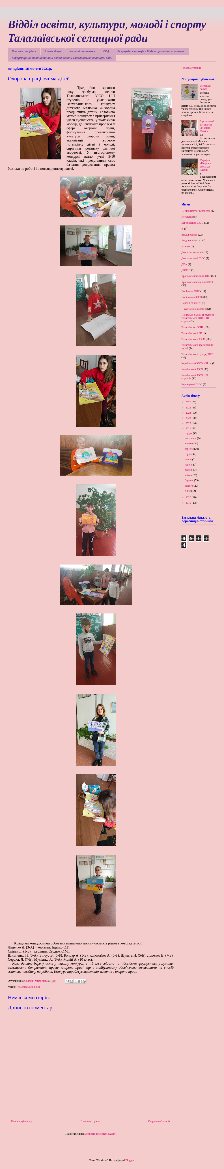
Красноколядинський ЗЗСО (197, 282)
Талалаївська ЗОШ (192, 327)
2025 (189, 407)
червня (189, 464)
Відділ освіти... (190, 240)
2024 (189, 412)
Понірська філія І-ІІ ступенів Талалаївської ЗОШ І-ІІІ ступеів (197, 318)
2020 (189, 497)
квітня (188, 475)
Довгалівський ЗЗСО (193, 258)
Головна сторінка (24, 51)
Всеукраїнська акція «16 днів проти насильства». (151, 51)
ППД (106, 51)
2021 (189, 428)
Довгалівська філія (192, 252)
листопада (191, 438)
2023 (189, 417)
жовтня (189, 443)
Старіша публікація (159, 1121)
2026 (189, 402)
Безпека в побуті (205, 87)
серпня (189, 454)
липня (188, 459)
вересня (189, 448)
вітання (185, 246)
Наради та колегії (191, 302)
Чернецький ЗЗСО (191, 384)
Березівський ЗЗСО (192, 222)
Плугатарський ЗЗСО (193, 309)
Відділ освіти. (189, 234)
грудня (189, 433)
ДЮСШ (186, 270)
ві (182, 228)
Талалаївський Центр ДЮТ (197, 354)
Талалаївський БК (191, 333)
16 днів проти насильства (195, 210)
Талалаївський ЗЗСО (28, 986)
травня (189, 469)
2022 (189, 423)
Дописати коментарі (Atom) (100, 1133)
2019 (189, 502)
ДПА (184, 264)
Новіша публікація (21, 1121)
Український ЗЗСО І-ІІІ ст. (196, 363)
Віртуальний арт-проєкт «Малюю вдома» (207, 126)
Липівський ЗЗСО (191, 297)
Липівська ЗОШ (190, 291)
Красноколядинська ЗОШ (196, 276)
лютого (189, 485)
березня (189, 480)
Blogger (129, 1160)
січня (188, 490)
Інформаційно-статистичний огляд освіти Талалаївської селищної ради (62, 58)
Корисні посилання (82, 51)
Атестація (187, 216)
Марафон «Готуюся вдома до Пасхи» (205, 165)
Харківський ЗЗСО (192, 369)
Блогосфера (53, 51)
